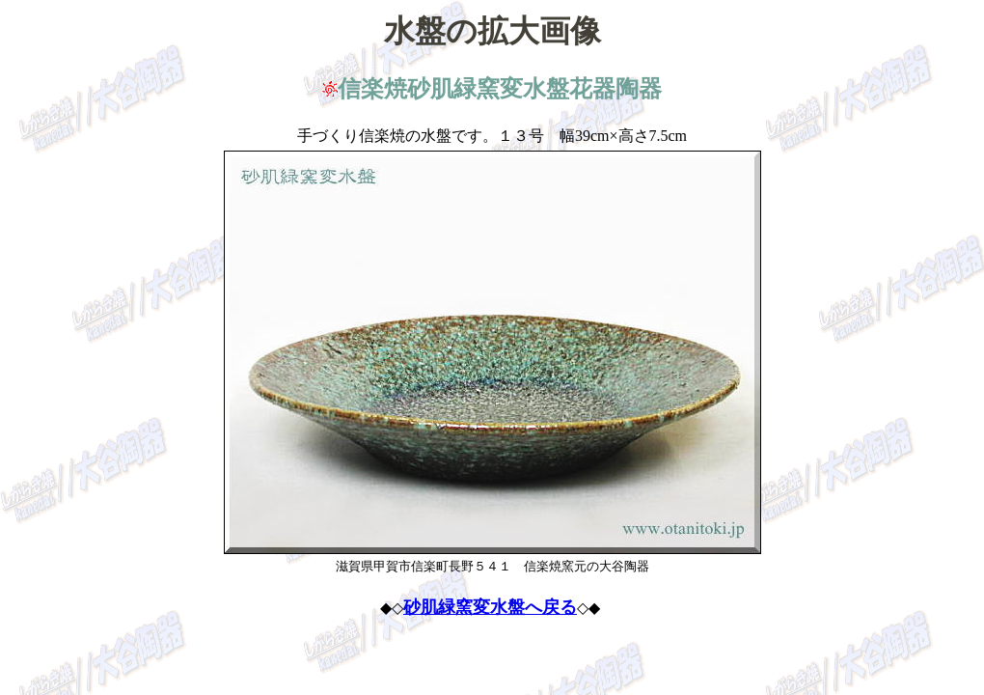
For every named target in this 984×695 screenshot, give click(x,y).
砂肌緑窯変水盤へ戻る (490, 607)
